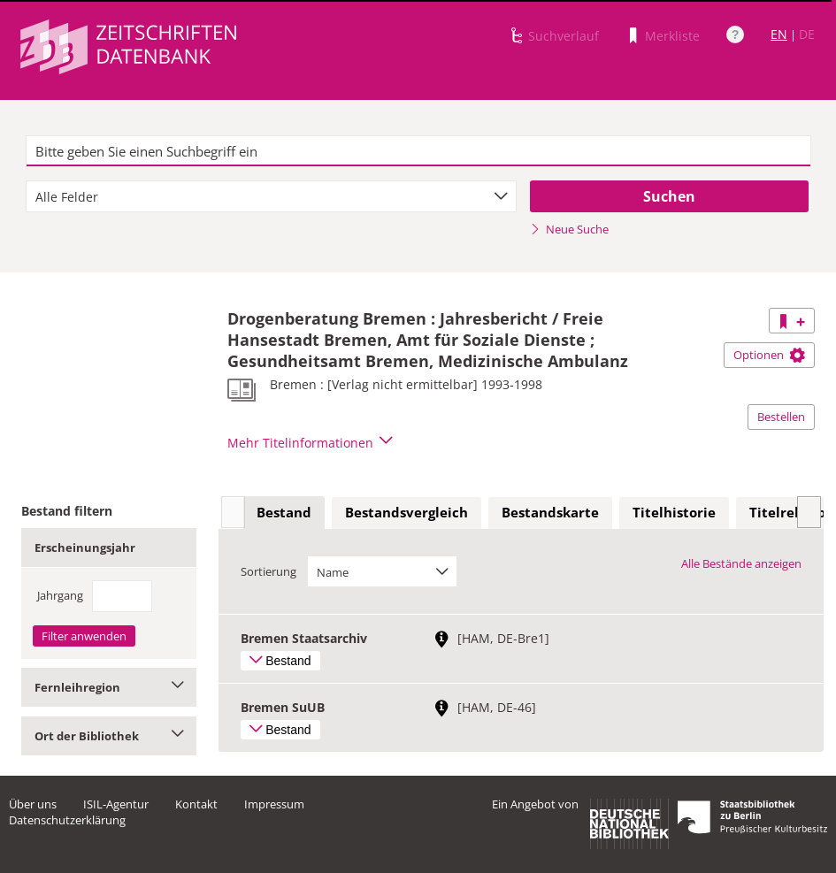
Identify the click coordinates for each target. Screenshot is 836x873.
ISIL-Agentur (116, 804)
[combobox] (271, 196)
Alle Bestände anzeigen (741, 563)
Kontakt (196, 804)
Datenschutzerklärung (67, 820)
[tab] (284, 513)
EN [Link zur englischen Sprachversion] (779, 34)
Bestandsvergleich (406, 512)
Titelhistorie (674, 512)
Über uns (33, 804)
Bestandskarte (550, 512)
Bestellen (781, 417)
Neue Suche (569, 229)
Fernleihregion (109, 687)
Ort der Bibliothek (109, 736)
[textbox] (418, 151)
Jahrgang (60, 595)
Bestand (284, 512)
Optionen (769, 355)
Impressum (274, 804)
